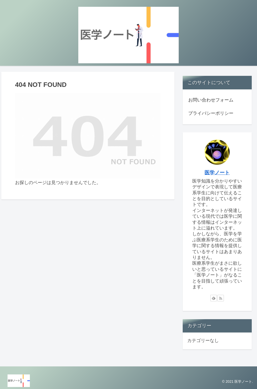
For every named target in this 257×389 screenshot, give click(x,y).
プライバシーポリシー (210, 113)
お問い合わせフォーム (210, 99)
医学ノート (217, 172)
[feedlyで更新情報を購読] (213, 298)
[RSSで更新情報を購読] (220, 298)
